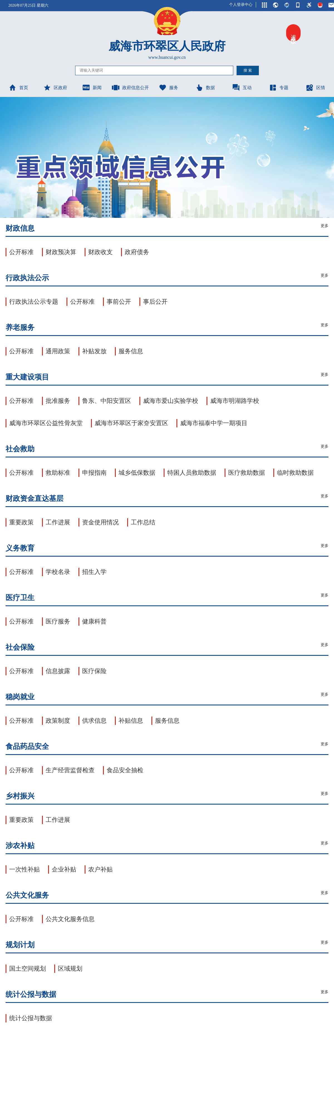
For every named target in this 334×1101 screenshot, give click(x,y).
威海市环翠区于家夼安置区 (131, 423)
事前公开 (119, 301)
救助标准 (58, 472)
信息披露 (58, 671)
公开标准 (21, 252)
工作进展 (58, 522)
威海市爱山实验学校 (170, 400)
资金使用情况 (100, 522)
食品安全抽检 (125, 770)
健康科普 (94, 621)
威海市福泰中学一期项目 (213, 423)
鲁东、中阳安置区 (106, 400)
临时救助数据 (295, 472)
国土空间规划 (27, 968)
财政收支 (100, 252)
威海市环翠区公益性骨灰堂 (46, 423)
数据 (205, 87)
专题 (278, 87)
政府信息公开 (130, 87)
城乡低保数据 (137, 472)
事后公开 (155, 301)
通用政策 (58, 351)
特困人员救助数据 (191, 472)
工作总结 (143, 522)
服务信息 (131, 351)
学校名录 (58, 571)
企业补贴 (64, 869)
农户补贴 (100, 869)
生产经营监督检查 (70, 770)
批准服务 (58, 400)
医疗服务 (58, 621)
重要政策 (21, 522)
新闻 (92, 87)
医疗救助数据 (246, 472)
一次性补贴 (24, 869)
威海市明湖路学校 (234, 400)
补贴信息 (131, 720)
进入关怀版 (293, 33)
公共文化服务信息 (70, 918)
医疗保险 (94, 671)
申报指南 (94, 472)
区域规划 (70, 968)
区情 (315, 87)
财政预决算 (61, 252)
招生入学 (94, 571)
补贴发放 (94, 351)
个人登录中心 (240, 5)
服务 (168, 87)
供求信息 (94, 720)
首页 (18, 87)
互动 (242, 87)
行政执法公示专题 (33, 301)
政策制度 (58, 720)
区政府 (55, 87)
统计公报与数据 (30, 1018)
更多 (324, 226)
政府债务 (137, 252)
